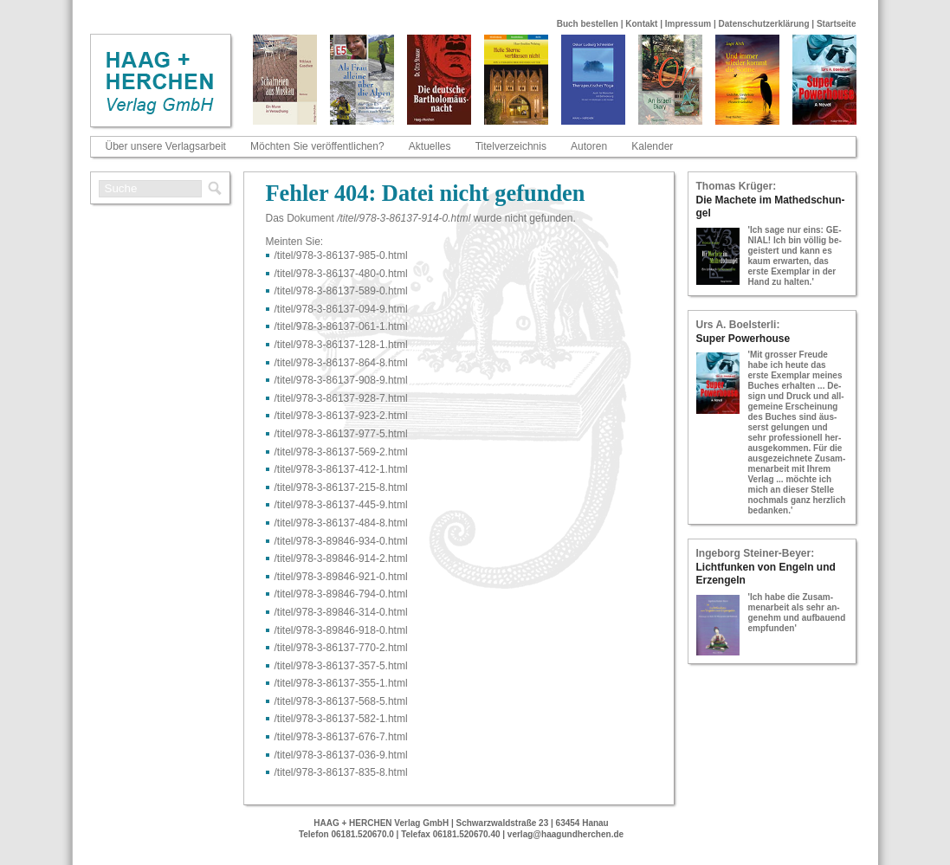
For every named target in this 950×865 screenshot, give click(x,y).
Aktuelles (430, 146)
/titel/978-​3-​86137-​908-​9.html (341, 380)
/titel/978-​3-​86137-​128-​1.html (341, 345)
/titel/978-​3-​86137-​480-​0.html (341, 274)
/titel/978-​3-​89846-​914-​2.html (341, 558)
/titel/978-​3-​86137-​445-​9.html (341, 505)
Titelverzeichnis (510, 146)
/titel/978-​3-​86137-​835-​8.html (341, 772)
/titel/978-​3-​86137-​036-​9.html (341, 755)
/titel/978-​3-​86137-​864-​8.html (341, 363)
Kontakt (641, 24)
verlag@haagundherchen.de (565, 834)
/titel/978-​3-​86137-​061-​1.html (341, 326)
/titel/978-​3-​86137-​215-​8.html (341, 487)
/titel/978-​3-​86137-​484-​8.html (341, 523)
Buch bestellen (587, 24)
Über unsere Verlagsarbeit (166, 146)
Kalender (652, 146)
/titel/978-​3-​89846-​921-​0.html (341, 577)
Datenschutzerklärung (764, 24)
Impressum (688, 24)
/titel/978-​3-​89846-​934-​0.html (341, 541)
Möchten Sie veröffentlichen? (317, 146)
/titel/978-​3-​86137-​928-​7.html (341, 398)
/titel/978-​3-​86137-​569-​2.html (341, 452)
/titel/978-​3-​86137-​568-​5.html (341, 701)
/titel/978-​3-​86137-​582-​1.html (341, 719)
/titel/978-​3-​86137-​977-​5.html (341, 434)
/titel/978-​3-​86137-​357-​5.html (341, 666)
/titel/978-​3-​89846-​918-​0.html (341, 630)
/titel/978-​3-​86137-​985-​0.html (341, 255)
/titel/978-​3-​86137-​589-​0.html (341, 291)
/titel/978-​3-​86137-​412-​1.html (341, 469)
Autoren (589, 146)
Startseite (836, 24)
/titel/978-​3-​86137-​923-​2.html (341, 416)
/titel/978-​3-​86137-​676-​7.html (341, 737)
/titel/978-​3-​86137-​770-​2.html (341, 648)
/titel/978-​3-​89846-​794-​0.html (341, 594)
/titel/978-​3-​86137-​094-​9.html (341, 309)
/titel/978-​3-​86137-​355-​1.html (341, 683)
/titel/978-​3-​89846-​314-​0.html (341, 612)
